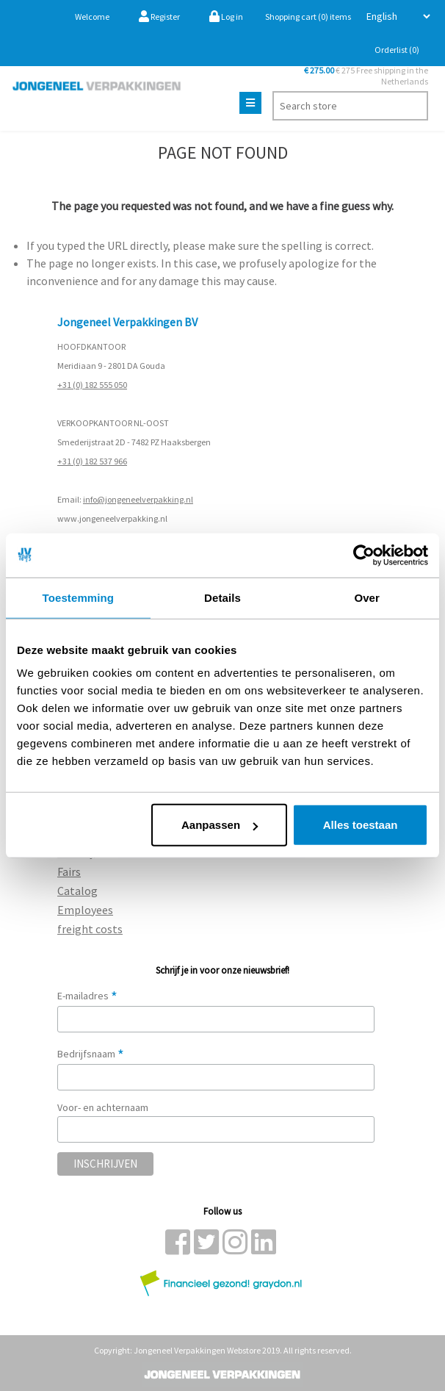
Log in (226, 16)
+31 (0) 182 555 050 (92, 384)
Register (159, 16)
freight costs (90, 928)
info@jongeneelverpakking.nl (138, 499)
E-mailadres (87, 996)
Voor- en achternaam (102, 1107)
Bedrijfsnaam (90, 1054)
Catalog (77, 890)
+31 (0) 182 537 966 (92, 461)
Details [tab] (222, 597)
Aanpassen (219, 825)
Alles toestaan (360, 825)
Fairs (69, 871)
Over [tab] (367, 597)
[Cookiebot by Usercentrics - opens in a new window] (364, 555)
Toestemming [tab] (79, 597)
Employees (85, 909)
